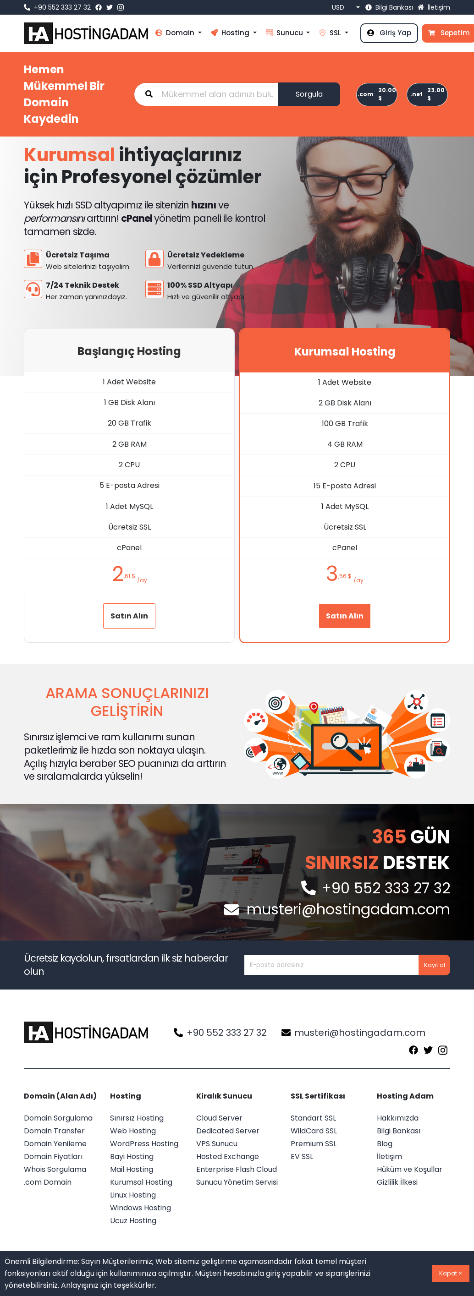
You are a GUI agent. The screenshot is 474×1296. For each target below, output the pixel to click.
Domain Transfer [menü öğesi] (54, 1131)
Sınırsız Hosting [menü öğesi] (137, 1118)
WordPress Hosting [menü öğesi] (144, 1143)
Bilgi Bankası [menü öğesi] (398, 1131)
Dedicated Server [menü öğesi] (227, 1131)
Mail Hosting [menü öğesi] (131, 1169)
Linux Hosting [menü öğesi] (133, 1195)
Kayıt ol (434, 965)
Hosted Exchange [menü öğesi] (227, 1156)
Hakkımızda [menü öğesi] (398, 1118)
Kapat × (450, 1273)
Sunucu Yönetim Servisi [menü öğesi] (237, 1182)
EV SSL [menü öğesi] (302, 1156)
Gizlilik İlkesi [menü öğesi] (397, 1182)
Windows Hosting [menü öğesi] (140, 1208)
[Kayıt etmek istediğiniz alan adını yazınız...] (206, 94)
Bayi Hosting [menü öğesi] (132, 1156)
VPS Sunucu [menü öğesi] (216, 1143)
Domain (175, 33)
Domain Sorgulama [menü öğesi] (58, 1118)
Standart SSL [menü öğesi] (313, 1118)
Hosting (231, 33)
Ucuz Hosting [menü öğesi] (133, 1220)
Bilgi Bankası (389, 7)
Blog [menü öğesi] (384, 1143)
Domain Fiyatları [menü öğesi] (53, 1156)
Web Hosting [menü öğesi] (133, 1131)
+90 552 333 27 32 (57, 7)
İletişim (434, 7)
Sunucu (285, 33)
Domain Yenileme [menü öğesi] (55, 1143)
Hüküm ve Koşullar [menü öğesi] (409, 1169)
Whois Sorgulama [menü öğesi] (55, 1169)
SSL (331, 33)
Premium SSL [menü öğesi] (313, 1143)
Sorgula (309, 94)
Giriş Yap (389, 33)
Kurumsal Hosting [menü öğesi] (141, 1182)
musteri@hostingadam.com (353, 1032)
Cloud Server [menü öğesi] (219, 1118)
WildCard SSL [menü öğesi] (314, 1131)
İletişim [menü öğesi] (389, 1156)
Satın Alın (129, 616)
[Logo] (87, 1032)
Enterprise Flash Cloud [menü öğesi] (236, 1169)
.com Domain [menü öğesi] (48, 1182)
